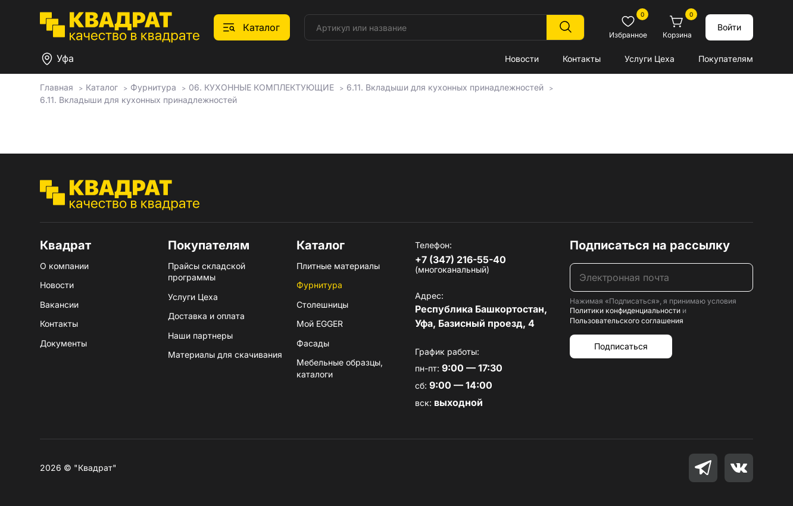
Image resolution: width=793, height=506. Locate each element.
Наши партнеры (200, 335)
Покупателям (725, 59)
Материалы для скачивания (225, 354)
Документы (63, 343)
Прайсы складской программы (206, 272)
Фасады (312, 343)
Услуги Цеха (650, 59)
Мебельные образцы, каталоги (339, 368)
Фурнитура (319, 285)
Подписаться (621, 346)
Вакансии (59, 304)
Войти (729, 27)
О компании (64, 266)
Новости (522, 59)
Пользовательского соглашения (626, 320)
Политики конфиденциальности (625, 310)
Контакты (582, 59)
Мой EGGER (319, 323)
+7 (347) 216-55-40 (460, 259)
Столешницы (322, 304)
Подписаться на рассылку (650, 245)
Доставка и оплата (206, 316)
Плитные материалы (338, 266)
